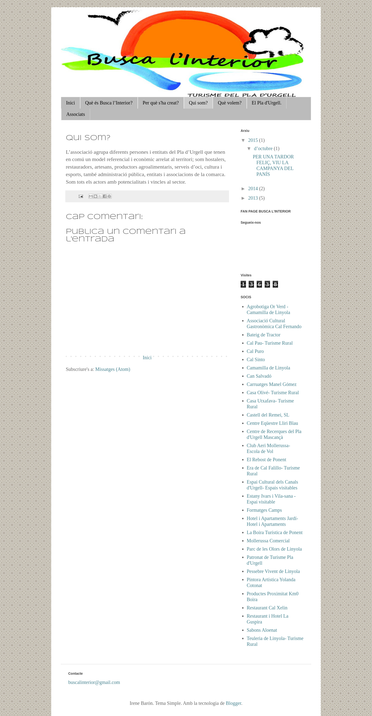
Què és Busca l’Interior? (109, 102)
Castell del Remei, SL (268, 415)
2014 (253, 188)
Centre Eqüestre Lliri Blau (272, 423)
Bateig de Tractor (263, 334)
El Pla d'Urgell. (267, 102)
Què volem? (229, 102)
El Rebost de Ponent (266, 459)
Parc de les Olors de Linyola (274, 549)
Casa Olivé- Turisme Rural (273, 392)
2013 (253, 198)
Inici (70, 102)
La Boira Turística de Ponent (275, 532)
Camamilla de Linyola (268, 367)
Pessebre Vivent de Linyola (273, 571)
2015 (253, 140)
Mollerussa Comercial (268, 540)
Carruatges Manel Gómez (271, 384)
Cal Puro (255, 351)
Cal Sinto (256, 359)
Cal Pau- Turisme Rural (270, 343)
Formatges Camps (264, 510)
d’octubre (264, 148)
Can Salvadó (259, 376)
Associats (75, 114)
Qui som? (198, 102)
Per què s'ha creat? (161, 102)
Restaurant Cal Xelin (267, 607)
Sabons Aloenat (262, 630)
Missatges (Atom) (112, 369)
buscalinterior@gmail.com (94, 682)
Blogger (233, 703)
